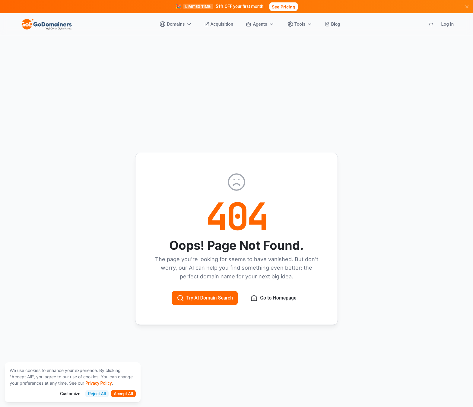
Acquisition (219, 24)
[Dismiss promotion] (467, 6)
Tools (300, 24)
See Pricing (283, 6)
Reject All (97, 393)
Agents (260, 24)
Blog (332, 24)
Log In (447, 24)
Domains (176, 24)
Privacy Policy (98, 383)
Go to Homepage (273, 298)
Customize (70, 393)
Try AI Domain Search (205, 298)
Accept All (123, 393)
